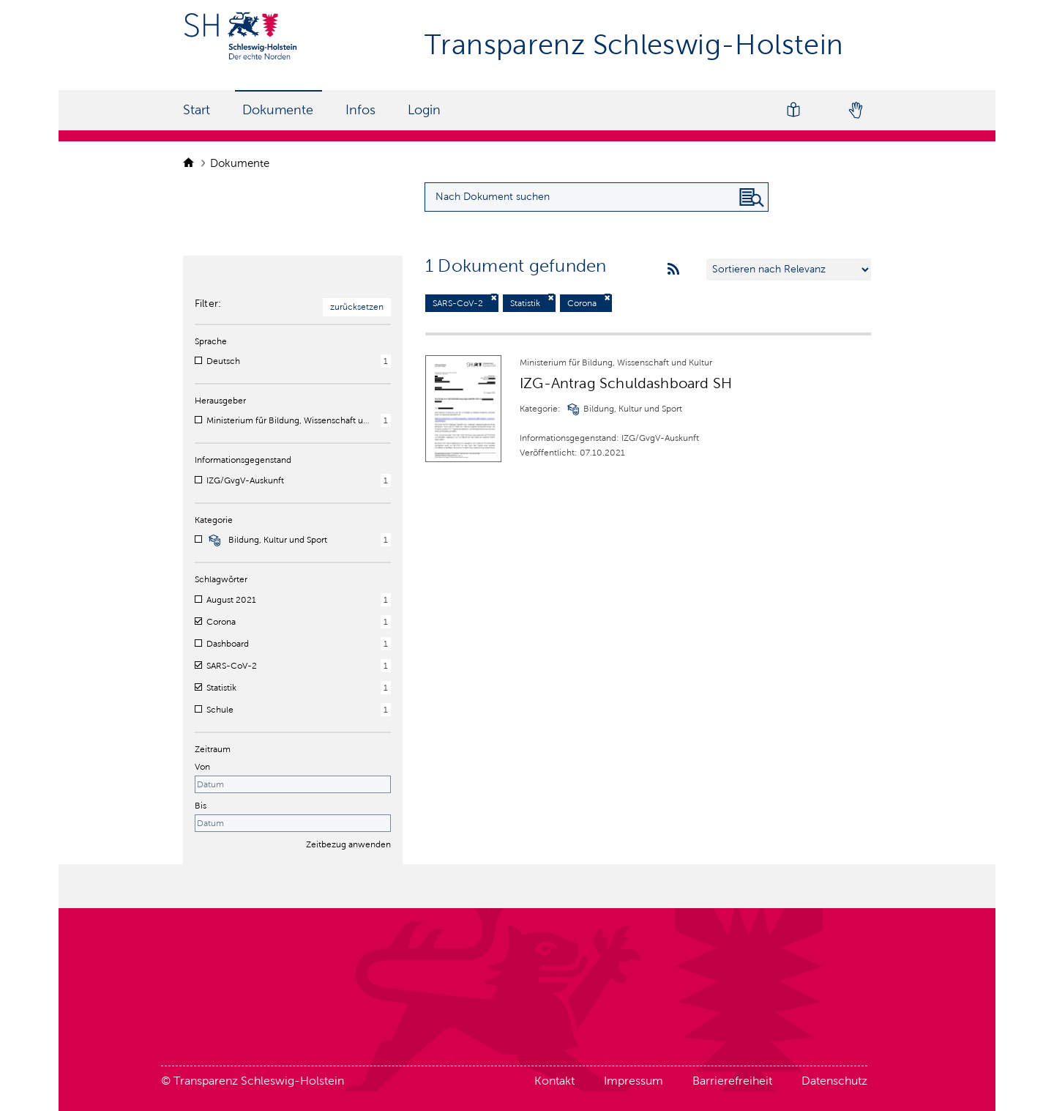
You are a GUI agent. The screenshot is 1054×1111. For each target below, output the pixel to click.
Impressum (633, 1080)
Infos (360, 110)
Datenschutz (834, 1080)
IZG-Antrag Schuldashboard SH (626, 383)
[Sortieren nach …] (788, 269)
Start (196, 110)
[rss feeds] (673, 269)
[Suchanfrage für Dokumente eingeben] (597, 197)
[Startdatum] (293, 784)
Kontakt (554, 1080)
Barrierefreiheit (732, 1080)
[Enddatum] (293, 823)
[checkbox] (198, 360)
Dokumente (277, 110)
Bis (200, 805)
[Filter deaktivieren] (494, 298)
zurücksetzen (357, 307)
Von (202, 767)
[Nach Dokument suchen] (752, 198)
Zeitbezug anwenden (348, 844)
